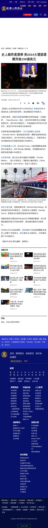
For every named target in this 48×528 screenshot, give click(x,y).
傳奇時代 (23, 460)
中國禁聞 (14, 396)
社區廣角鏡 (14, 411)
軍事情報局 (26, 406)
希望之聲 (41, 507)
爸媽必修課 (38, 403)
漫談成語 (38, 401)
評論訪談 (26, 387)
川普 (14, 146)
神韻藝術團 (14, 507)
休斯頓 (35, 339)
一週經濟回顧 (15, 409)
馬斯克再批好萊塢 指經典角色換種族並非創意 (39, 256)
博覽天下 (13, 381)
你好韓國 (34, 430)
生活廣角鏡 (35, 425)
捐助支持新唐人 (16, 361)
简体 (33, 2)
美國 (14, 48)
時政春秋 (26, 398)
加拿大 (17, 339)
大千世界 (34, 441)
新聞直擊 (14, 401)
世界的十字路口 (28, 411)
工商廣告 (23, 492)
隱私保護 (30, 500)
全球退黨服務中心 (8, 510)
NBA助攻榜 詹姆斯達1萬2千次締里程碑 (39, 280)
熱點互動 (26, 393)
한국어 (7, 345)
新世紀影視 (40, 510)
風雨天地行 (23, 479)
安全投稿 (5, 503)
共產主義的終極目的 (26, 466)
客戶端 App (30, 503)
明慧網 (18, 510)
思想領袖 (26, 401)
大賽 (16, 2)
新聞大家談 (26, 390)
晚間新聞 (14, 398)
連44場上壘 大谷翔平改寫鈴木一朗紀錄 (16, 280)
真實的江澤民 (24, 473)
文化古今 (38, 406)
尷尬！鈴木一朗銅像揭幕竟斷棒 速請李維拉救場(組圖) (39, 292)
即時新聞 (28, 378)
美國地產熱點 (39, 409)
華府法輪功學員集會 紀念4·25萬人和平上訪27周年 (16, 268)
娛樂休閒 (35, 422)
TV (36, 14)
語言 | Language (41, 2)
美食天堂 (34, 433)
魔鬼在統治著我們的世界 (28, 468)
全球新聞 (14, 390)
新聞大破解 (26, 403)
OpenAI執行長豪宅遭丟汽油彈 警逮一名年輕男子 (16, 292)
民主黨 (26, 131)
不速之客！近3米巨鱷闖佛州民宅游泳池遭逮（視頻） (16, 304)
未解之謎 (38, 390)
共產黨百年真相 (25, 463)
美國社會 (20, 48)
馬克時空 (26, 414)
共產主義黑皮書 (25, 481)
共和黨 (4, 146)
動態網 (25, 510)
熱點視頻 (21, 378)
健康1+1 (15, 425)
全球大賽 (35, 381)
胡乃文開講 (16, 430)
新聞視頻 (14, 387)
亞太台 (7, 342)
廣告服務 (13, 503)
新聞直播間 (28, 14)
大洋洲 (29, 339)
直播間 (13, 357)
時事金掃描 (26, 396)
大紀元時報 (24, 507)
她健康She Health (19, 428)
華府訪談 (14, 406)
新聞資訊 (8, 48)
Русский (37, 342)
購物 (25, 361)
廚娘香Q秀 (34, 444)
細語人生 (26, 419)
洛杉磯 (23, 339)
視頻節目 (30, 353)
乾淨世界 (33, 507)
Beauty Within (35, 438)
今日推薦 (36, 378)
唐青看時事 (26, 409)
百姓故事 (23, 484)
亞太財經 (14, 416)
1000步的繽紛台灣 (36, 448)
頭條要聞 (13, 378)
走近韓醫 (16, 438)
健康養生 (17, 422)
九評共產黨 (23, 471)
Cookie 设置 (24, 526)
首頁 (2, 48)
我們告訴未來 (24, 458)
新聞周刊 (14, 403)
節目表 (39, 353)
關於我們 (14, 500)
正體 (29, 2)
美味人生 (34, 436)
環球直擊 (14, 393)
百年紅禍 (23, 476)
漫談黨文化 (23, 486)
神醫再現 (16, 436)
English (22, 342)
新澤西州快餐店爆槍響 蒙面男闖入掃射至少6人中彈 (39, 268)
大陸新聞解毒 (27, 416)
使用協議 (39, 500)
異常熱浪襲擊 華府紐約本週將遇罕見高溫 (16, 256)
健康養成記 (16, 433)
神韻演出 (27, 381)
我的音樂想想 (35, 451)
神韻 (10, 2)
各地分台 (22, 2)
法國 (40, 339)
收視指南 (22, 500)
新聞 (12, 368)
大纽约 (11, 339)
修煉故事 (23, 489)
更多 (3, 512)
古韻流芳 (38, 396)
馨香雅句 (38, 398)
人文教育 (39, 387)
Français (29, 342)
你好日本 (34, 428)
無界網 (32, 510)
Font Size (37, 102)
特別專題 (24, 455)
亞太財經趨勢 (15, 414)
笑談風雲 (38, 393)
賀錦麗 (37, 131)
